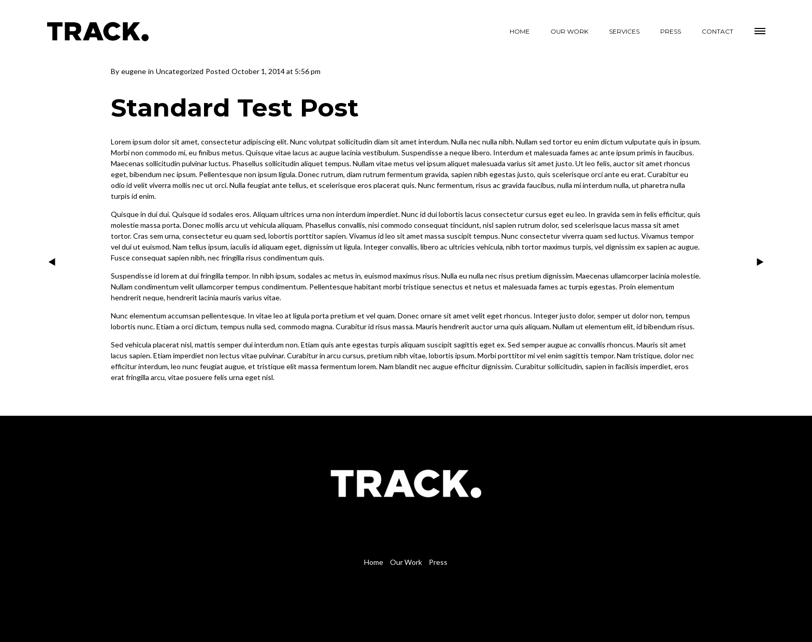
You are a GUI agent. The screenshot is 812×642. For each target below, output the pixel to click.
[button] (761, 29)
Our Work (406, 562)
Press (438, 562)
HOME (520, 31)
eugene (133, 71)
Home (373, 562)
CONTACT (717, 31)
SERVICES (624, 31)
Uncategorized (180, 71)
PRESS (670, 31)
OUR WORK (569, 31)
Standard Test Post (235, 108)
